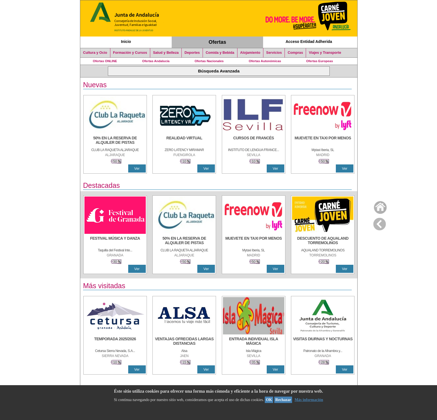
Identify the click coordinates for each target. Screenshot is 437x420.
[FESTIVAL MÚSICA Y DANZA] (115, 241)
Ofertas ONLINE (105, 61)
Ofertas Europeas (319, 61)
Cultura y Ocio (95, 53)
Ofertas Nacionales (209, 61)
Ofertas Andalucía (155, 61)
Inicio (126, 41)
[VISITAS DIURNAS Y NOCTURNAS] (322, 342)
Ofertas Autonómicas (265, 61)
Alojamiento (250, 53)
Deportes (192, 53)
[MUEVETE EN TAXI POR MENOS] (322, 141)
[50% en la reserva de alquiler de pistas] (115, 141)
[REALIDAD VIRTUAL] (184, 141)
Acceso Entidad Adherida (309, 41)
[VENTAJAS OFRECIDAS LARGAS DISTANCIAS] (184, 342)
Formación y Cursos (130, 53)
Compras (295, 53)
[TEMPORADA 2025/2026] (115, 342)
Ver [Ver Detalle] (137, 168)
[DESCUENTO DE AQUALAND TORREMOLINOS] (322, 241)
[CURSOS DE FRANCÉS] (253, 141)
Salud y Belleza (166, 53)
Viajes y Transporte (325, 53)
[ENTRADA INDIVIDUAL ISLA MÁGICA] (253, 342)
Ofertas (217, 42)
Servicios (274, 53)
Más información (309, 400)
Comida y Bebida (220, 53)
